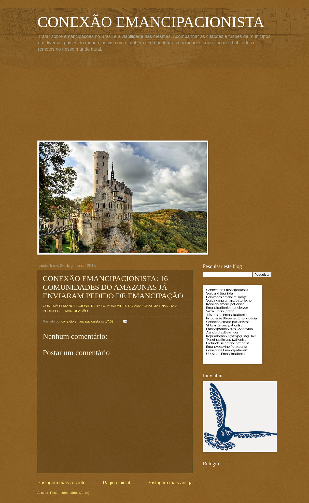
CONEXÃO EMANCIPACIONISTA (150, 21)
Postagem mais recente (61, 482)
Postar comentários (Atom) (69, 493)
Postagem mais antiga (170, 482)
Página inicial (116, 482)
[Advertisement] (154, 97)
